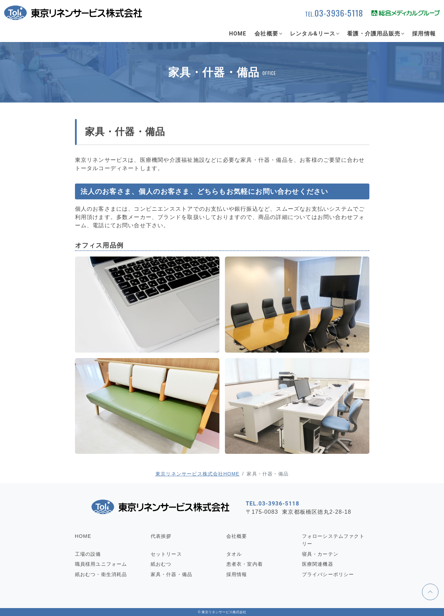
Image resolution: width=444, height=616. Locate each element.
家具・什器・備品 (172, 574)
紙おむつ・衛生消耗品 (101, 574)
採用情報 (424, 33)
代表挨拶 (161, 536)
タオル (234, 554)
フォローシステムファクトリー (333, 539)
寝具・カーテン (320, 554)
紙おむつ (161, 564)
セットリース (166, 554)
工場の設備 (88, 554)
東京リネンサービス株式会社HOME (197, 474)
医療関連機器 (317, 564)
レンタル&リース (312, 33)
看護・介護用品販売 (373, 33)
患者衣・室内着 (244, 564)
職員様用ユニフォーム (101, 564)
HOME (237, 33)
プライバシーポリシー (328, 574)
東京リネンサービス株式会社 (224, 612)
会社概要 (266, 33)
